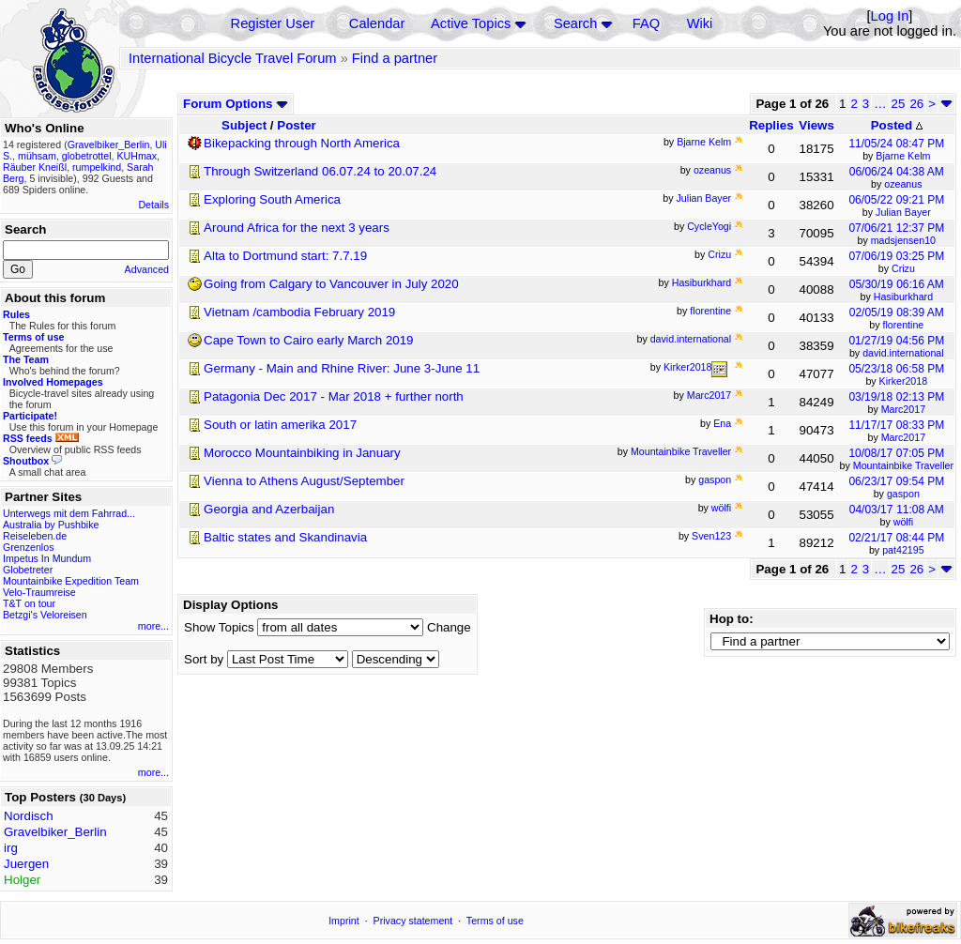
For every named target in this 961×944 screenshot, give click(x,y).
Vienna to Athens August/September (304, 481)
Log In (890, 15)
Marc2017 (903, 409)
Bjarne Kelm (903, 155)
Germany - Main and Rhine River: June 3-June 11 (342, 368)
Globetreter (28, 569)
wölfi (903, 521)
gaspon (903, 493)
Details (153, 204)
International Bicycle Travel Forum (233, 58)
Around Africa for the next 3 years (296, 228)
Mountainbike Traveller (903, 465)
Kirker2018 (903, 381)
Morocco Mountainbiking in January (302, 453)
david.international (903, 352)
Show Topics (219, 627)
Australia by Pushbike (51, 524)
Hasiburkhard (903, 296)
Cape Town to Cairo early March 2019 (309, 340)
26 (916, 104)
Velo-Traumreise (39, 592)
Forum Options (235, 104)
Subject (244, 125)
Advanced (147, 269)
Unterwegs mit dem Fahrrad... (69, 513)
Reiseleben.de (35, 535)
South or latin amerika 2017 (280, 425)
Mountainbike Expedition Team (71, 580)
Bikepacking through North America (302, 143)
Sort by (203, 659)
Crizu (903, 268)
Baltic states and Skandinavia (285, 537)
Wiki (700, 23)
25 (899, 104)
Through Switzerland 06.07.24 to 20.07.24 (320, 171)
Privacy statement (413, 920)
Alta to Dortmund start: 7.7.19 (285, 256)
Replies (771, 125)
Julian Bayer (903, 212)
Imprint (343, 920)
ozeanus (903, 184)
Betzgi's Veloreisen (45, 614)
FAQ (646, 23)
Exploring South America (272, 199)
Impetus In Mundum (47, 558)
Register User (273, 23)
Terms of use (495, 920)
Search (575, 23)
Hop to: (731, 619)
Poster (296, 125)
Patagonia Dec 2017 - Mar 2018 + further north (334, 396)
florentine (902, 324)
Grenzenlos (28, 547)
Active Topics (471, 23)
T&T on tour (29, 603)
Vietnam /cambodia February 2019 (299, 312)
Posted (897, 125)
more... (153, 626)
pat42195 (902, 550)
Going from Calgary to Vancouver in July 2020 (331, 284)
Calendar (376, 23)
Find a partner (394, 58)
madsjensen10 (903, 240)
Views (816, 125)
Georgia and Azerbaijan (269, 509)
